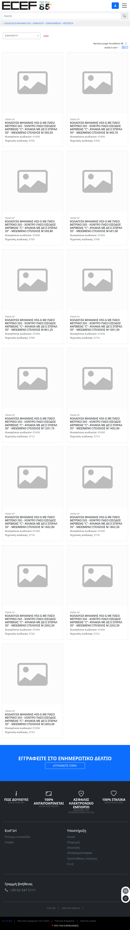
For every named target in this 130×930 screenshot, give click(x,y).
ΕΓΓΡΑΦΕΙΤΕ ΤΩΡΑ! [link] (65, 766)
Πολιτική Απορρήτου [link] (64, 920)
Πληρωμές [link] (73, 842)
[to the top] (126, 898)
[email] (126, 891)
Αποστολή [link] (73, 848)
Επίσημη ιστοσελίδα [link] (17, 837)
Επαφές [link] (9, 842)
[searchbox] (38, 40)
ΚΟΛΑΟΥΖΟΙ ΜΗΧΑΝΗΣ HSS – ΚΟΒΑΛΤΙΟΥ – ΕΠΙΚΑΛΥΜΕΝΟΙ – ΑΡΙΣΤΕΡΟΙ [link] (37, 23)
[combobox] (21, 36)
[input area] (61, 16)
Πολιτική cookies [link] (88, 920)
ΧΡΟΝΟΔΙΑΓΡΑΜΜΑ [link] (79, 853)
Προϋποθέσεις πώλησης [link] (82, 858)
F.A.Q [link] (70, 864)
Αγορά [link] (71, 837)
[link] (27, 5)
